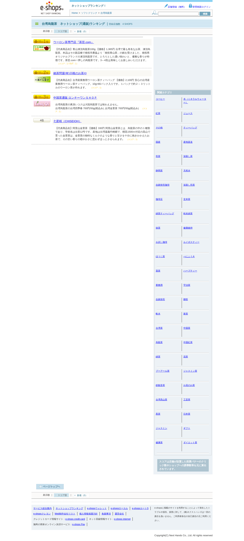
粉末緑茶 (188, 213)
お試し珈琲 (161, 242)
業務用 (159, 285)
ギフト (186, 428)
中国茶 (186, 328)
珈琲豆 (159, 199)
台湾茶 (159, 328)
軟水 (158, 313)
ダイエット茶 (190, 442)
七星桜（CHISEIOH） (67, 121)
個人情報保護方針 (88, 513)
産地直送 (188, 142)
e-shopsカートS (140, 508)
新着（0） (82, 31)
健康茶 (159, 442)
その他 (159, 127)
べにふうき (189, 256)
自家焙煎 (160, 299)
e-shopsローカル (119, 508)
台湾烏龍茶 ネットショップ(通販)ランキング (73, 23)
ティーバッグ (190, 127)
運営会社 (119, 513)
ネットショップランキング (69, 508)
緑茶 (158, 356)
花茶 (185, 356)
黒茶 (158, 414)
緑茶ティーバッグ (165, 213)
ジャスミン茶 (190, 371)
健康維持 (188, 228)
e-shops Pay (78, 524)
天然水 (186, 170)
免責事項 (106, 513)
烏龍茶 (159, 342)
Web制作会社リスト (65, 513)
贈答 (185, 299)
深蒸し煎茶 (189, 185)
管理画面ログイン (200, 7)
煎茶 (158, 156)
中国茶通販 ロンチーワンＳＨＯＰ (75, 97)
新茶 (185, 313)
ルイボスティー (191, 242)
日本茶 (186, 414)
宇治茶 (186, 285)
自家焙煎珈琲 (162, 185)
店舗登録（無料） (175, 7)
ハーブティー (190, 270)
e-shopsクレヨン (42, 513)
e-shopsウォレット (97, 508)
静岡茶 (159, 170)
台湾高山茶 (161, 399)
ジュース (188, 113)
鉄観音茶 (160, 385)
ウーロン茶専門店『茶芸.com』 (73, 42)
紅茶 (158, 113)
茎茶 (158, 270)
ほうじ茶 (160, 256)
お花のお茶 (189, 385)
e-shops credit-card (75, 519)
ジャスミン (161, 428)
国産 (158, 142)
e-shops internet (122, 519)
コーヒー (160, 99)
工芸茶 (186, 399)
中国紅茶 (188, 342)
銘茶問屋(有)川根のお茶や (70, 73)
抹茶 (158, 228)
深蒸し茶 (188, 156)
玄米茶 (186, 199)
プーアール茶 (162, 371)
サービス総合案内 (42, 508)
